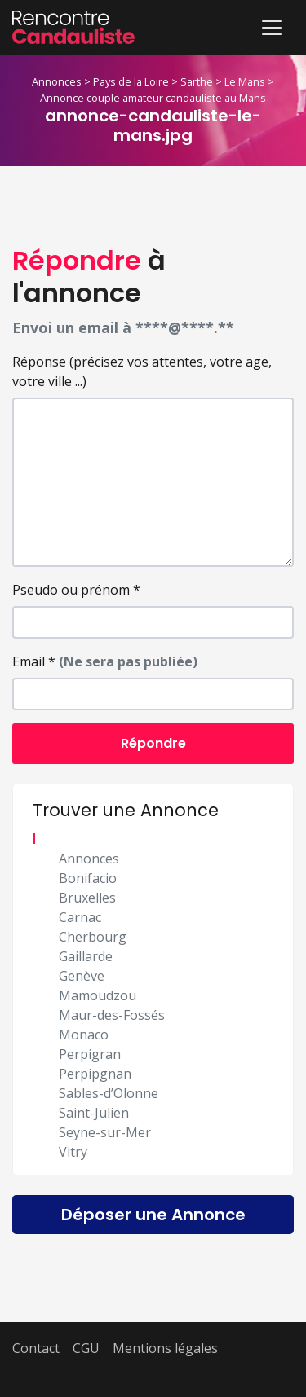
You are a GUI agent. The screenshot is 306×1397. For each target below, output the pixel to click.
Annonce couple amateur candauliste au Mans (153, 97)
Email (104, 661)
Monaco (84, 1034)
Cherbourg (92, 937)
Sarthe (196, 81)
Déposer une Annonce (153, 1214)
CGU (86, 1348)
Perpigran (90, 1054)
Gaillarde (86, 956)
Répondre (153, 743)
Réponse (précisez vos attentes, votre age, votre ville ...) (142, 371)
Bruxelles (87, 898)
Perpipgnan (95, 1074)
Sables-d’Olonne (108, 1093)
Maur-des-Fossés (112, 1015)
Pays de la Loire (131, 81)
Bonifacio (88, 878)
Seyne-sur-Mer (105, 1132)
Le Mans (244, 81)
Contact (36, 1348)
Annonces (57, 81)
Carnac (80, 917)
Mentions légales (165, 1348)
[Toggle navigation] (272, 27)
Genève (81, 976)
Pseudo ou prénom (76, 590)
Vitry (73, 1152)
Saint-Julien (94, 1113)
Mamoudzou (97, 995)
